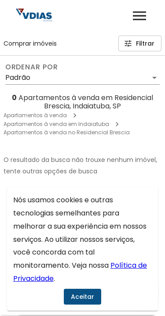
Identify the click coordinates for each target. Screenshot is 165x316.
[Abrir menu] (139, 16)
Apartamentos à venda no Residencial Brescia (67, 132)
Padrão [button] (17, 77)
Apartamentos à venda (35, 115)
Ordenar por (31, 67)
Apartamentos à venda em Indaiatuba (56, 124)
